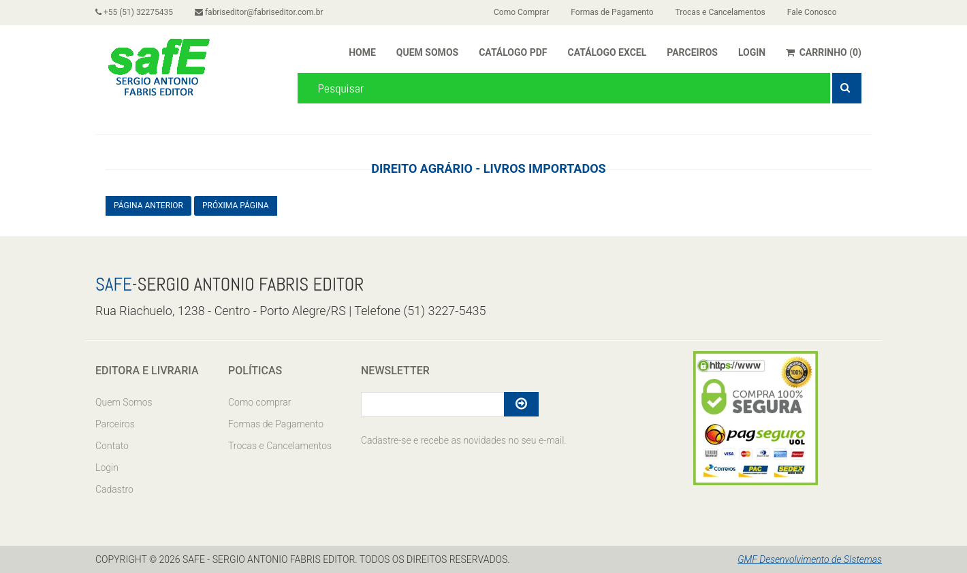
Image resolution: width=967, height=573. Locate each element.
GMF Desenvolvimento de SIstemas (810, 559)
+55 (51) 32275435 (134, 12)
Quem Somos (124, 402)
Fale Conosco (812, 12)
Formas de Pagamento (612, 12)
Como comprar (259, 402)
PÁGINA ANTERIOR (148, 205)
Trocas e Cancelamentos (720, 12)
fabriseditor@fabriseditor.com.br (259, 12)
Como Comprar (521, 12)
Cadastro (114, 489)
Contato (112, 445)
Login (106, 467)
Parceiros (115, 424)
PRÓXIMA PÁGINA (235, 205)
